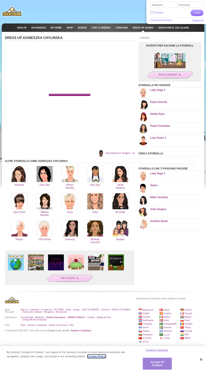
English (146, 313)
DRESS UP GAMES (121, 309)
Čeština (146, 331)
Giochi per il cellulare (32, 312)
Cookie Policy (96, 356)
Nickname (157, 5)
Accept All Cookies (157, 363)
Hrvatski (146, 317)
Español (167, 313)
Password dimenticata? (161, 20)
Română (188, 324)
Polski (187, 320)
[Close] (201, 359)
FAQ (72, 325)
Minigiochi (48, 312)
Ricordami (159, 13)
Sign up (24, 309)
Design (76, 309)
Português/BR (170, 324)
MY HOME (59, 309)
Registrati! (197, 20)
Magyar (188, 317)
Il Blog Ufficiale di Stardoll (34, 320)
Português (147, 324)
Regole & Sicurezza (58, 325)
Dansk (166, 310)
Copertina (34, 309)
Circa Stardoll (27, 317)
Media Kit (39, 317)
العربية (166, 334)
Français (188, 313)
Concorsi (105, 309)
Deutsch (188, 310)
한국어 (146, 342)
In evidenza (46, 309)
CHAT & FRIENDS (90, 309)
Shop (68, 309)
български (148, 334)
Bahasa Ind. (148, 310)
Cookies (91, 317)
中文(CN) (147, 338)
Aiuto (23, 325)
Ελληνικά (168, 331)
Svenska (168, 327)
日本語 (167, 338)
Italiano (167, 317)
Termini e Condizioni (81, 330)
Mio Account (61, 312)
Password (184, 5)
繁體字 (188, 338)
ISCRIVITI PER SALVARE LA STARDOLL (170, 45)
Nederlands (148, 320)
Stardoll (12, 11)
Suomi (146, 327)
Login (197, 13)
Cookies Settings (157, 350)
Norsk (166, 320)
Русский (188, 331)
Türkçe (188, 327)
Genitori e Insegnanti (37, 325)
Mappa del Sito (104, 317)
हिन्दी (187, 334)
